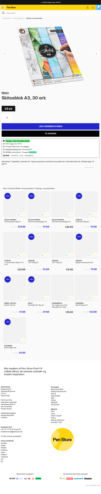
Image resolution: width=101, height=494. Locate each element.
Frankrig (4, 450)
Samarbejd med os (8, 404)
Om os (3, 393)
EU (2, 461)
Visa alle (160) (56, 422)
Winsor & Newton (57, 420)
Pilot (52, 411)
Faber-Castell (56, 416)
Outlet (53, 400)
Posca (53, 418)
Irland (3, 452)
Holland (4, 454)
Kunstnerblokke (18, 18)
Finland (3, 448)
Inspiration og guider (9, 402)
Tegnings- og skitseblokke (34, 18)
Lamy (53, 413)
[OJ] (50, 13)
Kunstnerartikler (57, 389)
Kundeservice (6, 389)
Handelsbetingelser (8, 413)
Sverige (4, 443)
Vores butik (5, 396)
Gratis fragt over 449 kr (50, 2)
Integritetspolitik (7, 415)
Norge (3, 445)
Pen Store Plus (6, 400)
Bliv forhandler (6, 406)
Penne (53, 394)
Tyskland (4, 457)
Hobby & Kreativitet (58, 391)
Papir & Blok (55, 396)
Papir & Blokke (7, 18)
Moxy (5, 92)
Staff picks (55, 405)
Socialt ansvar (6, 409)
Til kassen (50, 133)
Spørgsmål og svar (8, 391)
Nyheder (54, 402)
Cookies (4, 417)
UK (2, 459)
